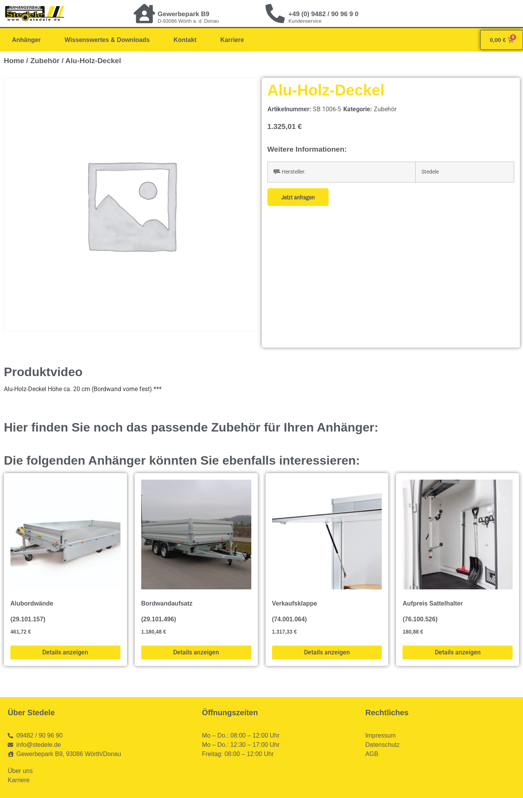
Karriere (232, 40)
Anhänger (26, 40)
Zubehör (45, 61)
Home (14, 61)
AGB (371, 754)
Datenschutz (382, 744)
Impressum (380, 735)
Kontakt (185, 40)
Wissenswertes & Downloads (107, 40)
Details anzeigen (65, 652)
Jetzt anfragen (298, 197)
